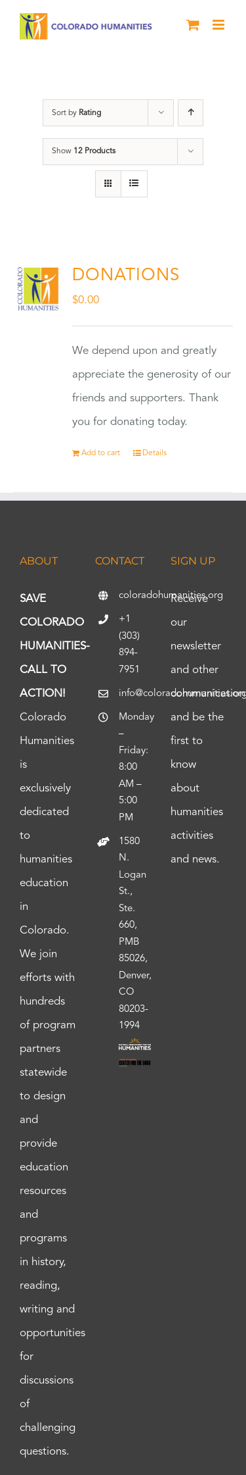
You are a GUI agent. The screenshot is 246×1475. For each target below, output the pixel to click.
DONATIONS (126, 275)
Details (154, 453)
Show (83, 151)
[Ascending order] (190, 112)
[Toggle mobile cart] (192, 25)
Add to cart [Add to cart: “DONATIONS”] (100, 453)
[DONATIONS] (38, 288)
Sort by (76, 113)
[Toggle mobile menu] (219, 25)
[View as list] (134, 184)
